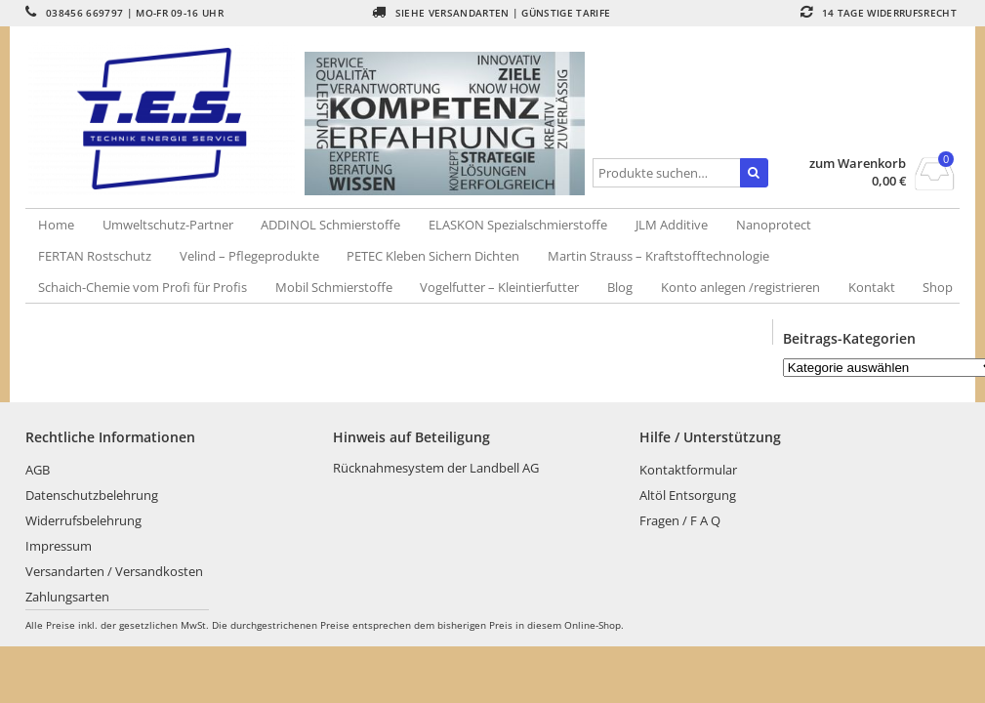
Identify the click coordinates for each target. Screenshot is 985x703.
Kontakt (871, 287)
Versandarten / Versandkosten (114, 571)
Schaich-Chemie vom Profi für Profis (142, 287)
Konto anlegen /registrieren (740, 287)
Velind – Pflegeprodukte (249, 256)
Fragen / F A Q (679, 520)
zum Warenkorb (857, 163)
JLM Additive (672, 224)
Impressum (58, 546)
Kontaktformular (688, 469)
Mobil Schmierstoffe (333, 287)
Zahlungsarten (67, 596)
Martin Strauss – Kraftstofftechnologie (658, 256)
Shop (938, 287)
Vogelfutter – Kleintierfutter (499, 287)
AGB (37, 469)
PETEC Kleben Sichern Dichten (433, 256)
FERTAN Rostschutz (94, 256)
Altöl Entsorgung (687, 495)
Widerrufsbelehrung (83, 520)
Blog (620, 287)
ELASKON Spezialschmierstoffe (518, 224)
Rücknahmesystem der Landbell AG (436, 467)
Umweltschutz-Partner (168, 224)
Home (56, 224)
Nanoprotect (773, 224)
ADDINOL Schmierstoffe (330, 224)
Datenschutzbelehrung (91, 495)
